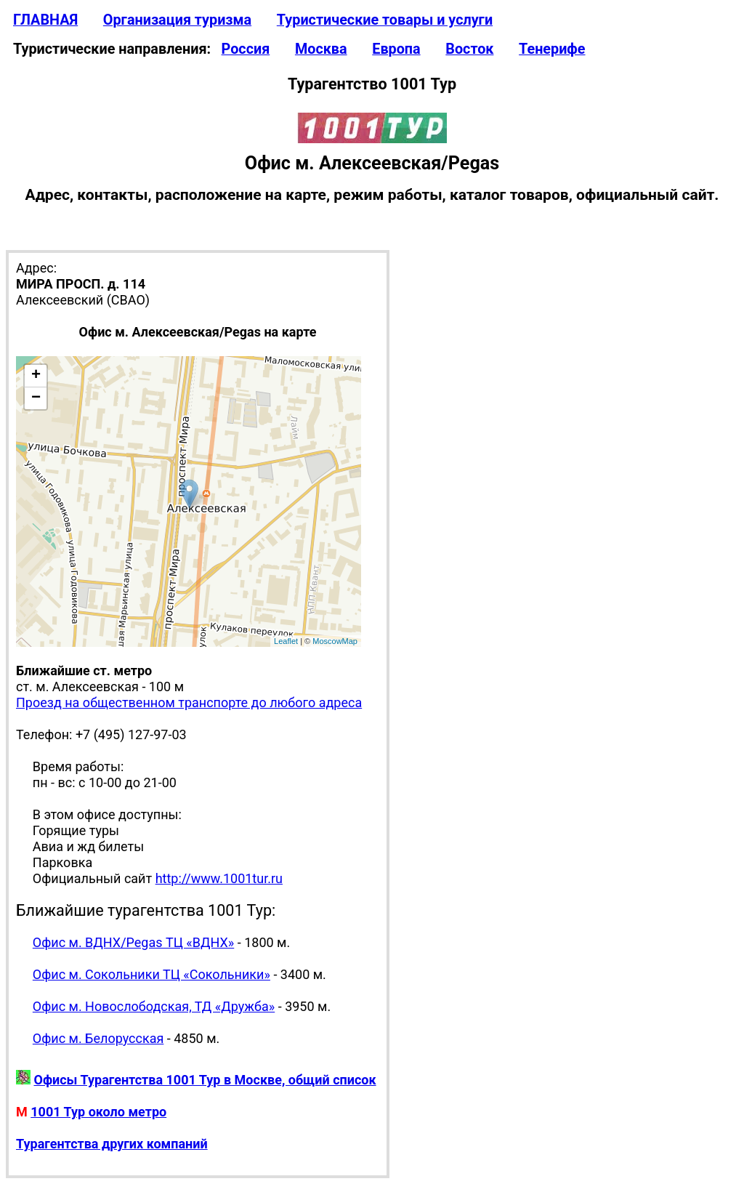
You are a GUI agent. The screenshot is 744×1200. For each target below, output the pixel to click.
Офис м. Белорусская (98, 1038)
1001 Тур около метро (98, 1111)
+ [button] (36, 376)
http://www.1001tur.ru (219, 878)
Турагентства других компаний (112, 1143)
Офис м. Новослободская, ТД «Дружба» (154, 1006)
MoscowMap (334, 641)
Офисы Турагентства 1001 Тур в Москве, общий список (204, 1079)
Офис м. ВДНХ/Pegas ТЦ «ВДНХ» (133, 942)
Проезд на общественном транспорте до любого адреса (189, 702)
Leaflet (286, 641)
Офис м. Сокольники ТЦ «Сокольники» (151, 974)
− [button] (36, 398)
